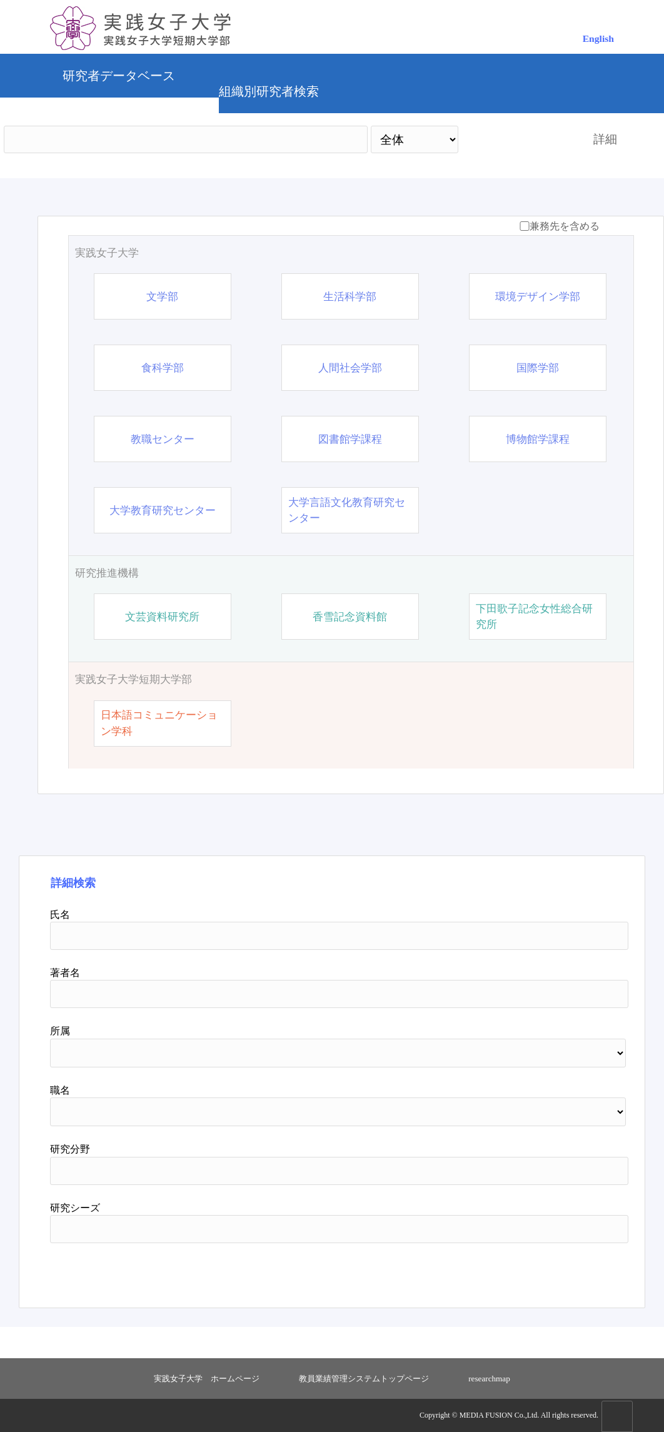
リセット (571, 1271)
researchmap (489, 1378)
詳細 (605, 139)
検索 (514, 139)
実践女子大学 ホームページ (206, 1378)
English (598, 38)
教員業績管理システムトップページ (364, 1378)
